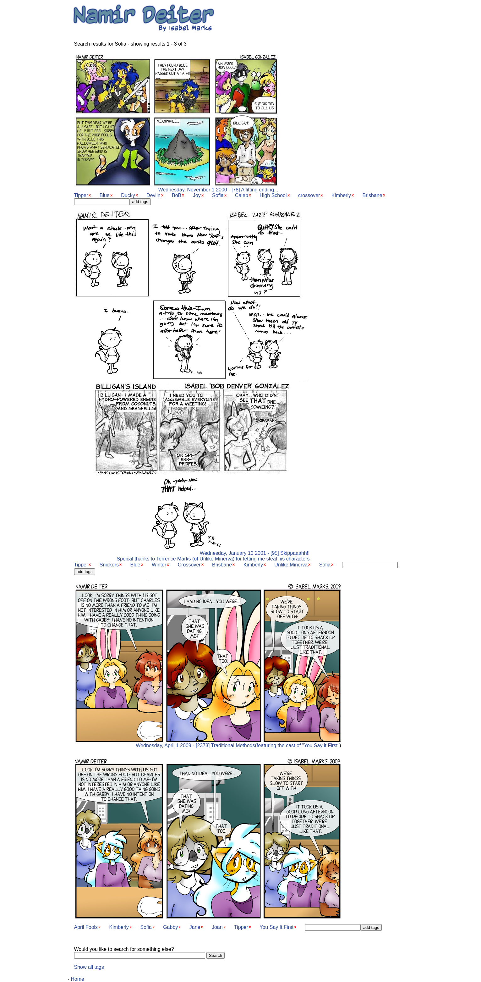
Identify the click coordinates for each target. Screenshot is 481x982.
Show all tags (89, 967)
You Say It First (276, 927)
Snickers (109, 564)
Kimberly (341, 195)
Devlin (153, 195)
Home (77, 979)
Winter (159, 564)
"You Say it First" (320, 745)
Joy (197, 195)
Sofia (217, 195)
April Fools (86, 927)
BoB (176, 195)
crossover (309, 195)
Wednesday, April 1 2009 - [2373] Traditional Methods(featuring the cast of (207, 743)
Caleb (241, 195)
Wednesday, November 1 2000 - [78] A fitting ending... (176, 187)
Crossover (189, 564)
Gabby (170, 927)
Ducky (128, 195)
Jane (194, 927)
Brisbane (372, 195)
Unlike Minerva (291, 564)
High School (273, 195)
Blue (105, 195)
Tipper (81, 195)
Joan (217, 927)
